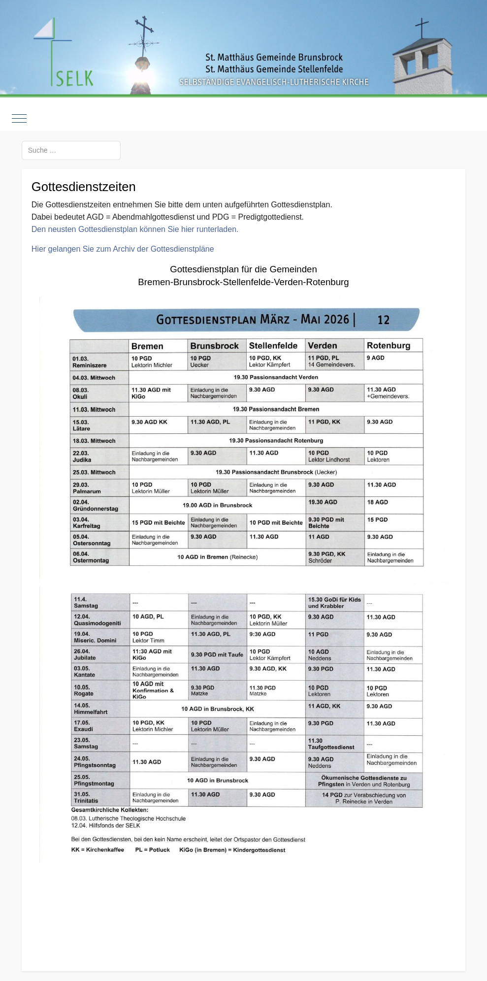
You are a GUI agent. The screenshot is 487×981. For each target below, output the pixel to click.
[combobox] (71, 150)
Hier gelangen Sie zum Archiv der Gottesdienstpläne (123, 249)
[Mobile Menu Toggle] (19, 118)
